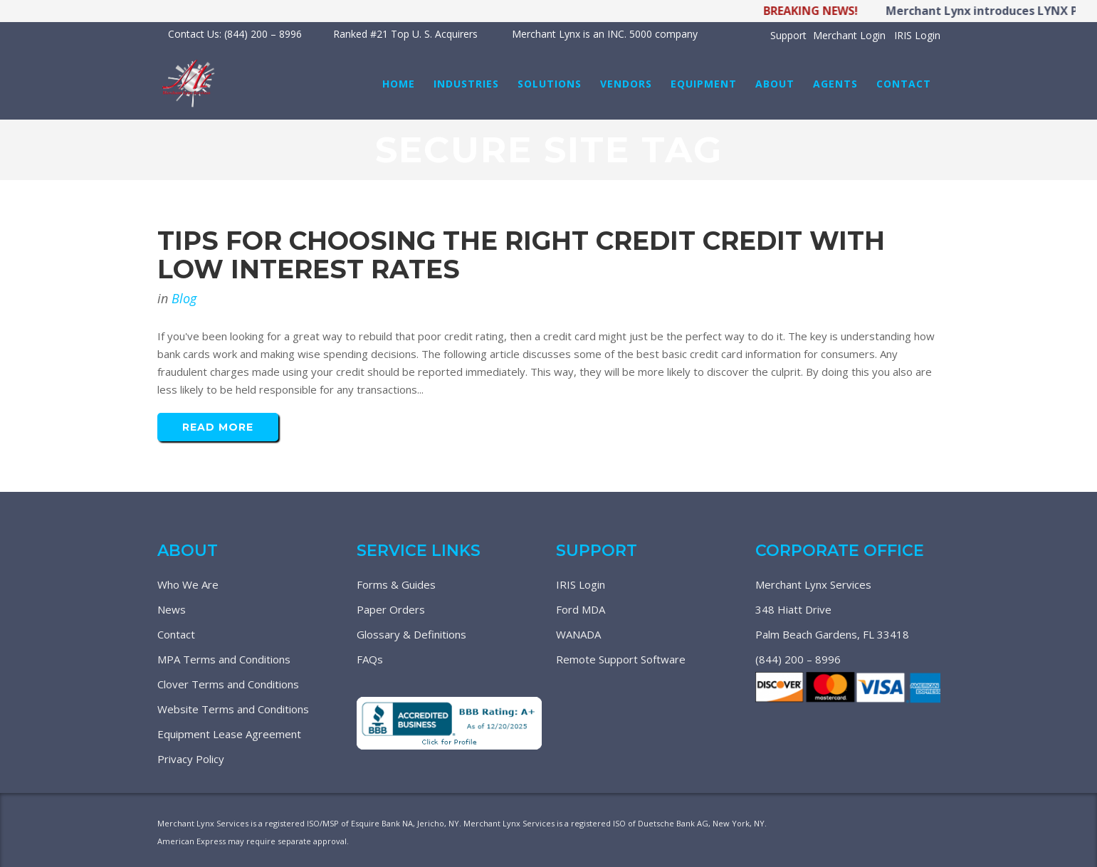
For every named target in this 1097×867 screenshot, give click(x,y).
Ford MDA (580, 609)
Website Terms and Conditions (233, 709)
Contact (176, 634)
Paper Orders (391, 609)
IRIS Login (917, 35)
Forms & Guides (396, 584)
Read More (217, 427)
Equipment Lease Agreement (229, 734)
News (171, 609)
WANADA (578, 634)
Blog (184, 298)
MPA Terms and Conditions (223, 659)
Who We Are (188, 584)
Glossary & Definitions (411, 634)
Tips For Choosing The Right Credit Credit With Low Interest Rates (521, 255)
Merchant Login (849, 35)
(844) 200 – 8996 (798, 659)
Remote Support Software (621, 659)
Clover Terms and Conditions (228, 684)
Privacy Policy (190, 759)
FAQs (370, 659)
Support (788, 35)
